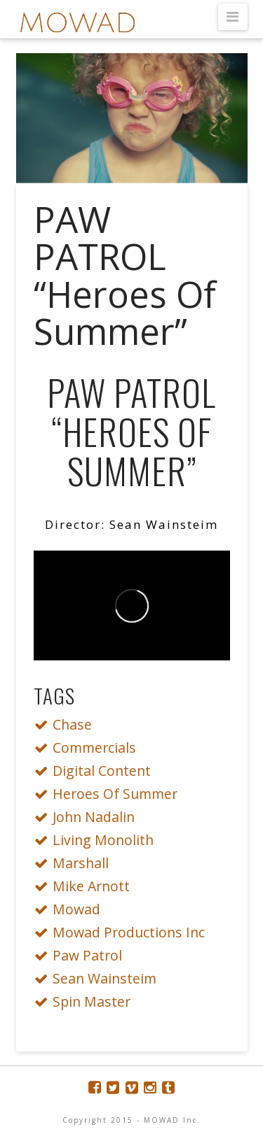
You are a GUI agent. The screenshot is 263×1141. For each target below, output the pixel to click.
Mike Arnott (85, 886)
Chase (67, 724)
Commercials (89, 747)
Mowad (71, 909)
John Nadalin (88, 816)
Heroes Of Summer (109, 793)
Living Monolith (97, 839)
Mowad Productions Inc (123, 932)
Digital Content (96, 770)
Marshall (75, 862)
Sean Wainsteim (99, 978)
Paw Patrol (82, 955)
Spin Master (86, 1001)
